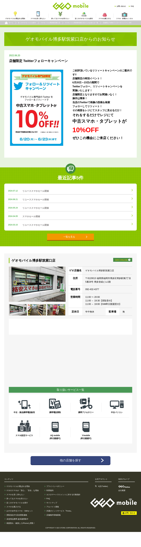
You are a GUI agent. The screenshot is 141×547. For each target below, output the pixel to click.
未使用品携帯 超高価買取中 (17, 534)
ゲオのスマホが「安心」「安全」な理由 (22, 506)
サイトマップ (51, 518)
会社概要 (121, 506)
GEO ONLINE (116, 273)
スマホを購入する (13, 522)
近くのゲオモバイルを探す (17, 518)
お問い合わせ (121, 6)
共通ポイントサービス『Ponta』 (59, 526)
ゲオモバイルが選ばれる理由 (18, 501)
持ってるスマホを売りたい (17, 514)
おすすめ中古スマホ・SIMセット (19, 526)
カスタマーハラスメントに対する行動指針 (63, 510)
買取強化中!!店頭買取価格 (16, 530)
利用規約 (50, 506)
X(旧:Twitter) (103, 501)
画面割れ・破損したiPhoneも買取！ (20, 538)
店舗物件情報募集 (53, 530)
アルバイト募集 (52, 522)
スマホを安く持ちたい (15, 510)
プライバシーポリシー (55, 501)
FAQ (132, 6)
